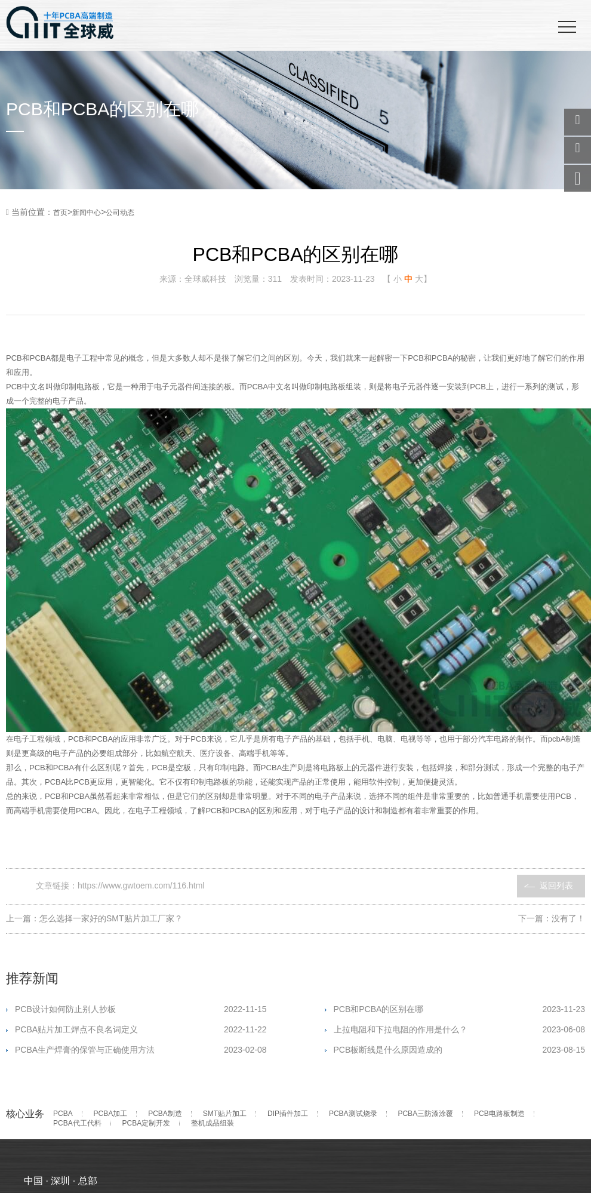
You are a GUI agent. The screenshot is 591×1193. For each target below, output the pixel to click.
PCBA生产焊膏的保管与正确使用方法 (141, 1049)
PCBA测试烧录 (353, 1114)
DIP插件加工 (287, 1114)
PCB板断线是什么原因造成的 (460, 1049)
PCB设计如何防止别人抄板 (141, 1009)
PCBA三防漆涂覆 (425, 1114)
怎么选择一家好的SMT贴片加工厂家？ (111, 918)
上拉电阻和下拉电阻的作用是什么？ (459, 1029)
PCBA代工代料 (77, 1123)
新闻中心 (86, 212)
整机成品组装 (212, 1123)
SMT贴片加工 (225, 1114)
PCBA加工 (111, 1114)
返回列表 (556, 885)
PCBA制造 (165, 1114)
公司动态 (120, 212)
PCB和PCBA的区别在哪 (459, 1009)
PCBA (63, 1114)
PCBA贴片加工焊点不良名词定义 (141, 1029)
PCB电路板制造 (499, 1114)
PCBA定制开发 (146, 1123)
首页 (60, 212)
